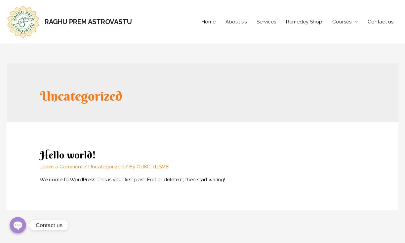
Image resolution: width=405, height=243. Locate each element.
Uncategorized (106, 167)
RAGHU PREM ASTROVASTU (88, 22)
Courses (341, 22)
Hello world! (68, 155)
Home (209, 22)
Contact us (380, 22)
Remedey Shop (304, 22)
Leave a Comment (61, 167)
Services (266, 22)
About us (236, 22)
